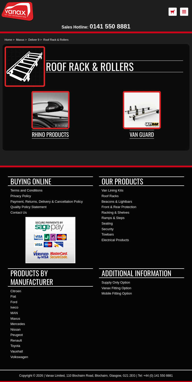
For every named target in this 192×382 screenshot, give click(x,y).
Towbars (108, 234)
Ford (13, 302)
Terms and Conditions (26, 190)
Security (108, 229)
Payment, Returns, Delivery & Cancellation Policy (46, 201)
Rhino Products (50, 134)
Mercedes (17, 324)
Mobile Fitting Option (117, 293)
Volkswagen (19, 357)
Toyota (15, 346)
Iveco (14, 307)
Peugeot (16, 335)
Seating (107, 223)
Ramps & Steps (113, 218)
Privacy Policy (20, 196)
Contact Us (18, 212)
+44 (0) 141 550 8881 (158, 375)
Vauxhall (16, 351)
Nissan (15, 329)
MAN (14, 313)
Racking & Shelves (115, 212)
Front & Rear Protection (119, 207)
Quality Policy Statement (28, 207)
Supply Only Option (116, 282)
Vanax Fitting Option (116, 288)
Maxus (20, 39)
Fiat (13, 296)
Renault (16, 340)
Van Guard (142, 134)
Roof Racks (110, 196)
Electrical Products (115, 240)
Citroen (15, 291)
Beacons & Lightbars (117, 201)
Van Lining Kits (113, 190)
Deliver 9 (33, 39)
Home (8, 39)
